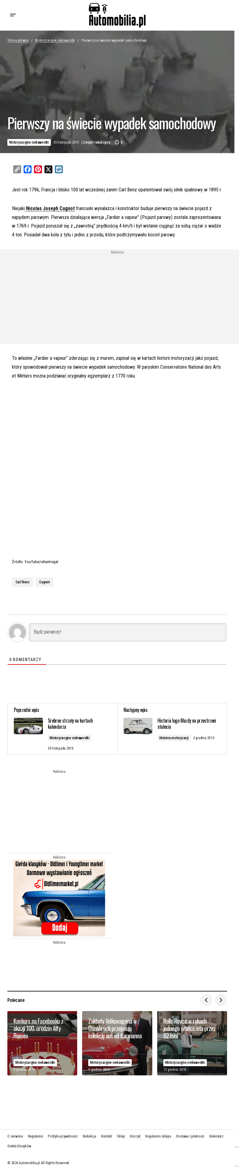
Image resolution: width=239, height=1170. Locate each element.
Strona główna (17, 40)
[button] (13, 15)
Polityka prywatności (63, 1136)
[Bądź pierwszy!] (127, 632)
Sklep (121, 1136)
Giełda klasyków (19, 1146)
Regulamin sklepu (158, 1136)
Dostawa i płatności (190, 1136)
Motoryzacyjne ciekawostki (55, 40)
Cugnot (44, 582)
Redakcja (89, 1136)
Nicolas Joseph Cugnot (50, 208)
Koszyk (135, 1136)
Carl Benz (23, 582)
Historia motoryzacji (174, 738)
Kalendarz (216, 1136)
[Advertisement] (68, 297)
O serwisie (15, 1136)
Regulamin (35, 1136)
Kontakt (106, 1136)
